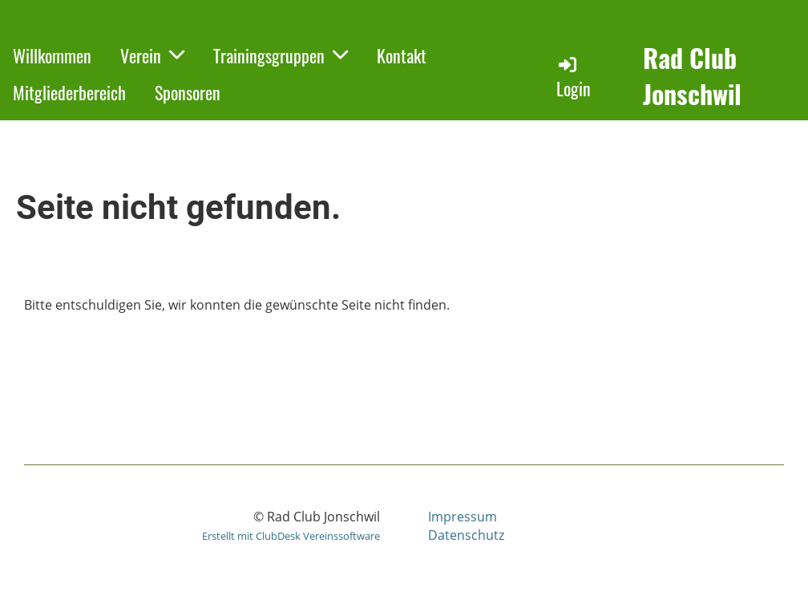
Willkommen (52, 55)
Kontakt (401, 55)
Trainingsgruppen (280, 55)
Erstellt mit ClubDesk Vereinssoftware (291, 536)
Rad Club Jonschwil (692, 76)
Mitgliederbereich (69, 92)
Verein (152, 55)
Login (573, 77)
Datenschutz (466, 535)
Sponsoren (187, 92)
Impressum (462, 516)
